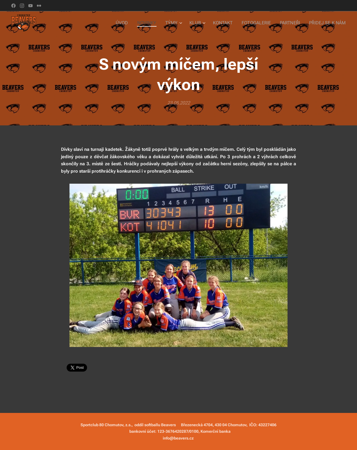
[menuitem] (131, 23)
